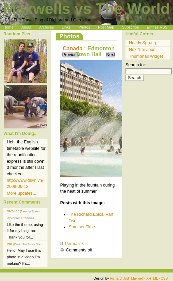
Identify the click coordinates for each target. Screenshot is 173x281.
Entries (157, 27)
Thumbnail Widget (146, 56)
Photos (84, 27)
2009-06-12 (17, 186)
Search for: (136, 65)
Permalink (74, 243)
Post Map (106, 27)
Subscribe (130, 27)
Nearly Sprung (142, 42)
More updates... (21, 193)
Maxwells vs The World (86, 8)
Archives (46, 27)
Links (66, 27)
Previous (70, 54)
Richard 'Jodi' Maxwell (126, 278)
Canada (73, 48)
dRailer (25, 224)
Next (110, 54)
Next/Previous (142, 49)
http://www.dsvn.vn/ (25, 180)
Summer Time (82, 227)
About (26, 27)
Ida (24, 253)
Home (8, 27)
